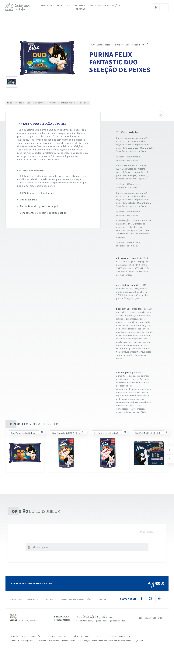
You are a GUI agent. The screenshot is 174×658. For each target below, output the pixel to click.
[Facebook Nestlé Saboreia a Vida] (141, 598)
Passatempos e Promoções (104, 5)
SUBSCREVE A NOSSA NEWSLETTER (31, 583)
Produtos (63, 5)
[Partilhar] (160, 115)
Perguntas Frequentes (120, 636)
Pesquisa (165, 7)
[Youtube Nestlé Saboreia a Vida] (159, 598)
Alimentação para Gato (37, 103)
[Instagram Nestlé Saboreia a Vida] (150, 598)
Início (9, 103)
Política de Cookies (81, 636)
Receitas (80, 5)
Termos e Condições (31, 636)
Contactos (100, 636)
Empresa (14, 636)
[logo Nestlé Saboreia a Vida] (18, 7)
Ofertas (80, 9)
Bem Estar (46, 5)
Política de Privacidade (57, 636)
